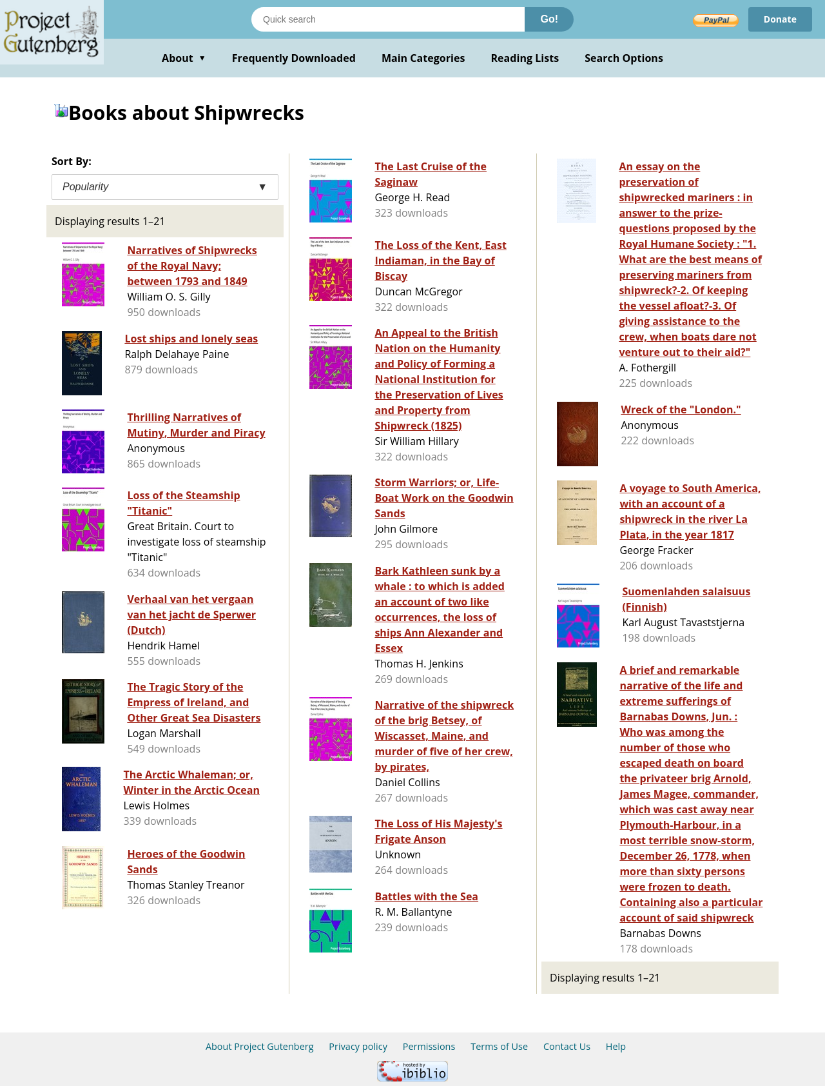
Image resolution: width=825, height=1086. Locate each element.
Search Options (624, 58)
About (184, 58)
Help (616, 1046)
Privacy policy (358, 1046)
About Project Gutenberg (260, 1046)
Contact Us (566, 1046)
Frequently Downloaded (294, 58)
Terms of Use (499, 1046)
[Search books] (388, 19)
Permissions (429, 1046)
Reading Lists (525, 58)
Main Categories (423, 58)
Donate (780, 19)
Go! (549, 19)
